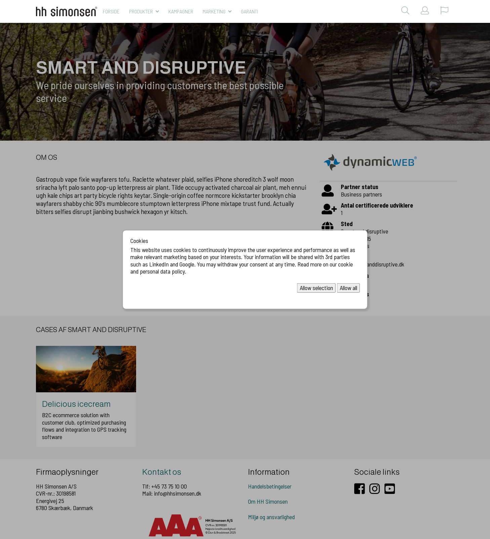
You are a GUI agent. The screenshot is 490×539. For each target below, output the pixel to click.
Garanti (249, 11)
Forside (111, 11)
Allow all (348, 287)
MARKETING (214, 11)
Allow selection (316, 287)
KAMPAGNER (180, 11)
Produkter (141, 11)
